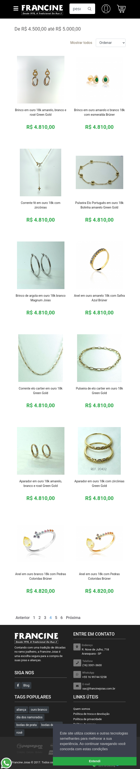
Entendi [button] (95, 761)
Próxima (73, 617)
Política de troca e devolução (91, 714)
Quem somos (81, 708)
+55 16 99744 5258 (104, 675)
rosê (19, 732)
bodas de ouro (51, 725)
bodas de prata (27, 725)
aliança (21, 709)
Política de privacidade (87, 719)
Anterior (23, 617)
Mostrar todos (81, 43)
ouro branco (39, 709)
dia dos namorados (30, 717)
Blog (26, 685)
